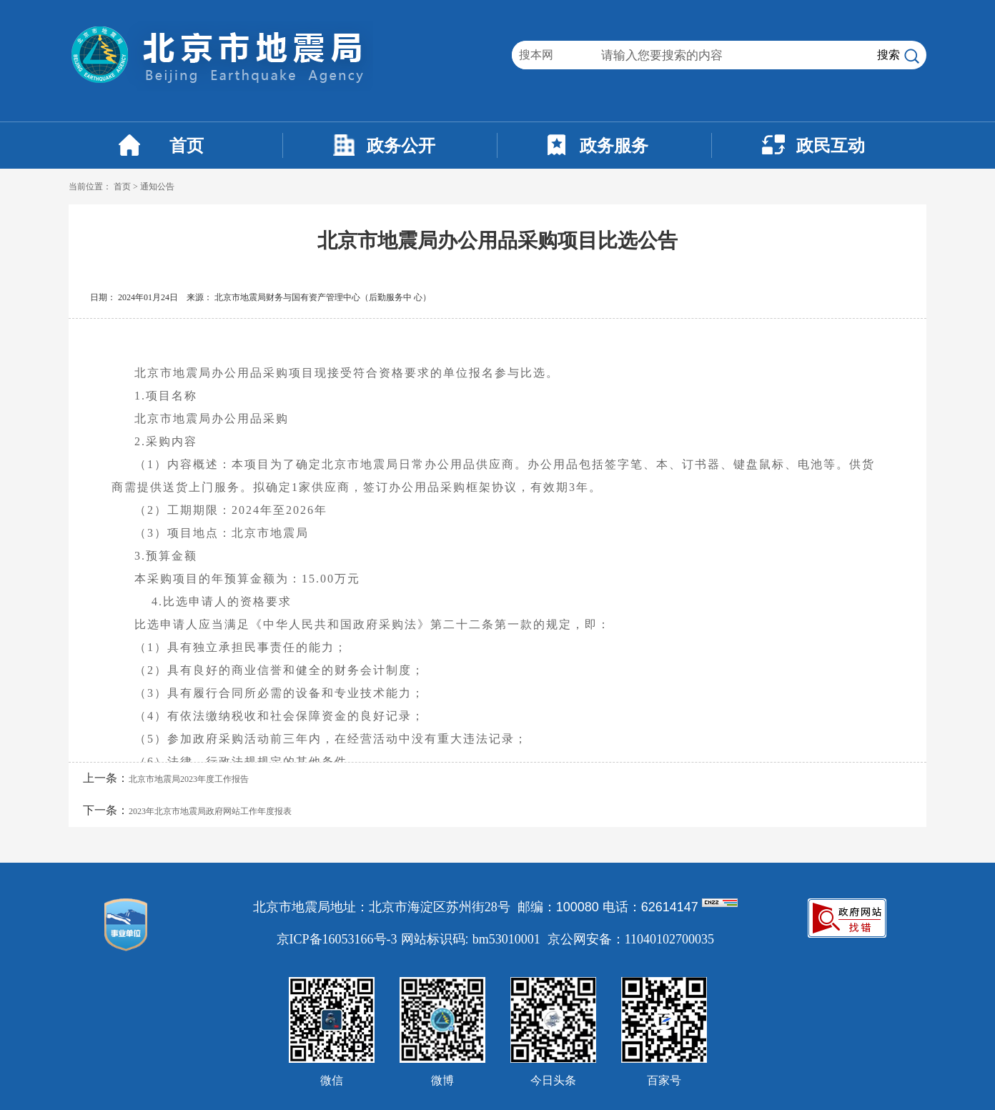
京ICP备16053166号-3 (337, 939)
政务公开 (401, 146)
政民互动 (830, 146)
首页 (186, 146)
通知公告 (157, 187)
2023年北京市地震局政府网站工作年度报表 (210, 811)
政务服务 (614, 146)
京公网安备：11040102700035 (631, 939)
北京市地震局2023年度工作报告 (189, 779)
